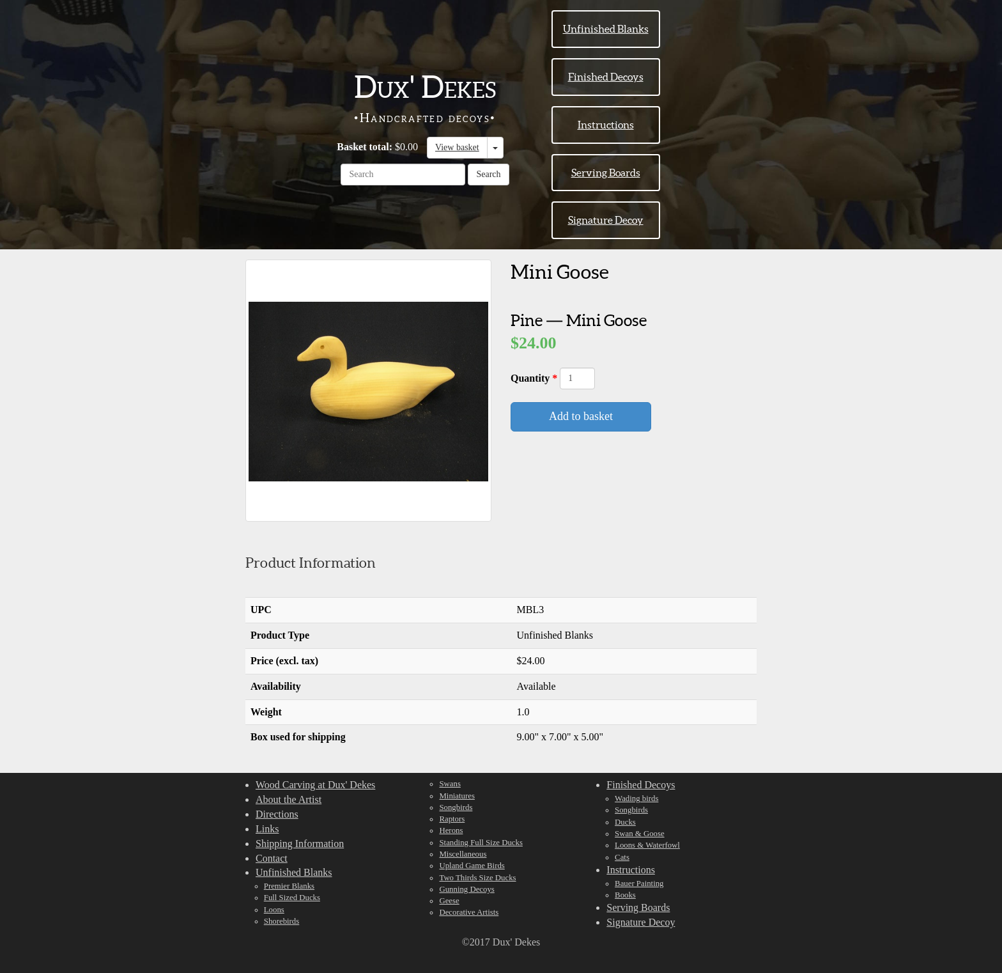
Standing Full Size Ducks (480, 842)
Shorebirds (281, 921)
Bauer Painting (639, 883)
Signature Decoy (606, 220)
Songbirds (455, 807)
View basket (457, 147)
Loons (274, 909)
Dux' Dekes (425, 87)
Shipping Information (300, 843)
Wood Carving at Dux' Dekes (315, 784)
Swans (449, 783)
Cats (622, 857)
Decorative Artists (468, 912)
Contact (272, 858)
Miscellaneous (462, 854)
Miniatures (456, 795)
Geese (449, 900)
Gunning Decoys (466, 889)
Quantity (531, 378)
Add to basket (581, 416)
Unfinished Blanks (606, 29)
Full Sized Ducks (292, 897)
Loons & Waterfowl (647, 845)
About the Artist (288, 799)
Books (625, 895)
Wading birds (636, 798)
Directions (277, 814)
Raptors (452, 818)
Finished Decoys (606, 76)
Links (267, 828)
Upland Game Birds (471, 865)
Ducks (625, 822)
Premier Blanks (289, 886)
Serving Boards (605, 172)
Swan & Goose (640, 833)
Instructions (606, 124)
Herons (451, 830)
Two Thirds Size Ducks (477, 877)
